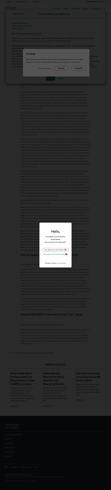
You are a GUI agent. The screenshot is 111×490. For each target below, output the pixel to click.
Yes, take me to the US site (55, 250)
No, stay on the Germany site (55, 254)
